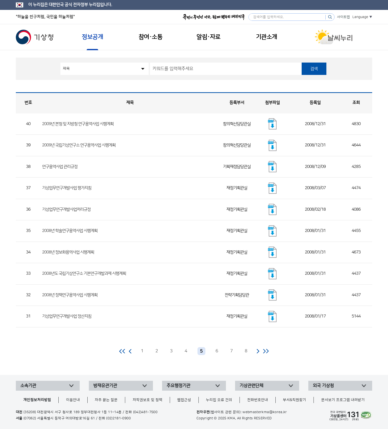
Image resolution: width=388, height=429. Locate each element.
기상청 (34, 37)
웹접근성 (184, 400)
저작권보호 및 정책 (147, 400)
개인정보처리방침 (37, 400)
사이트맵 (343, 17)
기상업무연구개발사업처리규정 (66, 209)
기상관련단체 (251, 385)
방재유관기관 (105, 385)
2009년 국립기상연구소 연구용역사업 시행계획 (79, 145)
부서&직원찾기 (294, 400)
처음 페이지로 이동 (122, 351)
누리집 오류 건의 (219, 400)
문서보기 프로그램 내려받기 (343, 400)
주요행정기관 (178, 385)
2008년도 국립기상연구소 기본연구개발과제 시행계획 (84, 273)
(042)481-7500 (145, 412)
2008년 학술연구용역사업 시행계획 (69, 230)
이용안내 (73, 400)
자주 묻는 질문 (106, 400)
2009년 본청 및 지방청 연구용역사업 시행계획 (78, 124)
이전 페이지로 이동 (130, 351)
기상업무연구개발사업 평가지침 (66, 188)
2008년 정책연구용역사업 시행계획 (69, 295)
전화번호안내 (257, 400)
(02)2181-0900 (118, 418)
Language (360, 17)
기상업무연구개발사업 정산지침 (66, 316)
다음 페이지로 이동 (257, 351)
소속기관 (28, 385)
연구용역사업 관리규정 (59, 166)
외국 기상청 (323, 385)
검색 (314, 69)
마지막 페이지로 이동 (266, 351)
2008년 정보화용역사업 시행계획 (68, 252)
